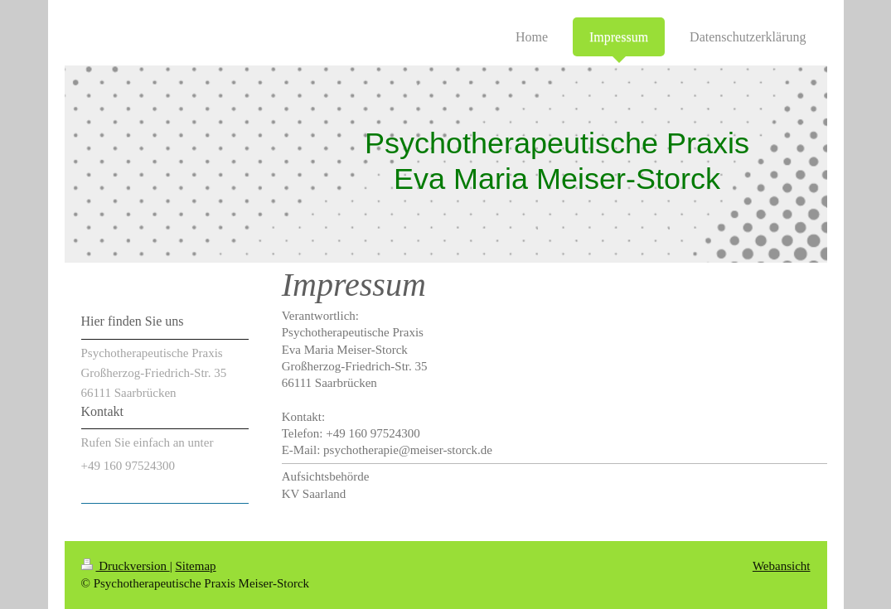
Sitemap (195, 566)
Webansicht (782, 566)
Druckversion (125, 566)
